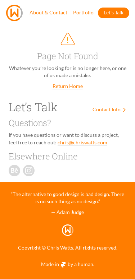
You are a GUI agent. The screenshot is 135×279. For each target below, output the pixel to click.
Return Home (68, 86)
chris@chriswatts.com (82, 142)
